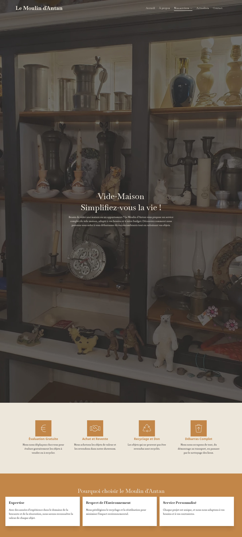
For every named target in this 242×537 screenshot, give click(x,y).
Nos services (181, 8)
